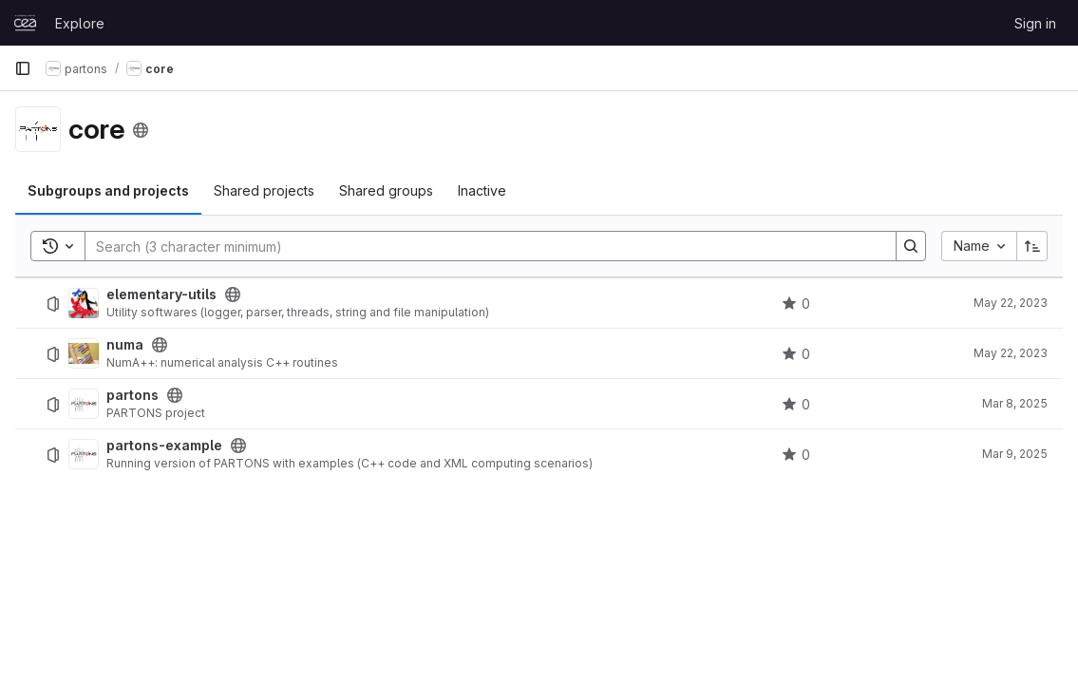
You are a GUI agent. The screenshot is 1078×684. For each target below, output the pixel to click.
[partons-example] (83, 454)
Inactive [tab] (482, 190)
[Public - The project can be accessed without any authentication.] (232, 294)
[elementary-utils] (83, 303)
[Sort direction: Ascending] (1032, 246)
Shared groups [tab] (386, 190)
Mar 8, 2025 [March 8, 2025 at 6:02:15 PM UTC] (1015, 403)
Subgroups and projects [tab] (108, 190)
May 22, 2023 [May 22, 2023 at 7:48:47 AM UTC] (1011, 353)
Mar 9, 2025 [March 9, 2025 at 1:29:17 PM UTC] (1015, 453)
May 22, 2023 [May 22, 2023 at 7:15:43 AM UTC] (1011, 302)
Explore (79, 23)
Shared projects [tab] (264, 190)
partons (132, 395)
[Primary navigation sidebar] (23, 68)
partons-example (164, 445)
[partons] (83, 404)
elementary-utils (161, 294)
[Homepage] (25, 23)
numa (124, 344)
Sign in (1035, 23)
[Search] (481, 246)
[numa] (83, 353)
